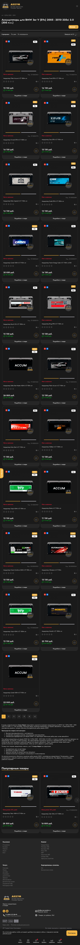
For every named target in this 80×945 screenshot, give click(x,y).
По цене (13, 34)
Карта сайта (6, 925)
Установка (5, 868)
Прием (5, 870)
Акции (4, 851)
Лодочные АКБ (45, 855)
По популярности (23, 34)
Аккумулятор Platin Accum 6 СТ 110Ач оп (53, 385)
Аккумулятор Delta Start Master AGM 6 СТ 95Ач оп (17, 385)
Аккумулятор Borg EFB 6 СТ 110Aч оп (52, 324)
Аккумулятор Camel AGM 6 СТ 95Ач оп (14, 692)
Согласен (72, 933)
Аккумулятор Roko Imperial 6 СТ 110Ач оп (15, 201)
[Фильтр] (1, 473)
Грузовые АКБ (45, 849)
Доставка (5, 872)
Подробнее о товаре (20, 96)
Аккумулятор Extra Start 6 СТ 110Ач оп (14, 447)
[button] (77, 800)
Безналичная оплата (9, 882)
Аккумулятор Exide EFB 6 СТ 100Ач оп (53, 201)
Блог (4, 853)
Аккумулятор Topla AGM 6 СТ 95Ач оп (14, 508)
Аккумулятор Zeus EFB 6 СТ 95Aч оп (52, 139)
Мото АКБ (44, 851)
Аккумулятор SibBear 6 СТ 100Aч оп (52, 447)
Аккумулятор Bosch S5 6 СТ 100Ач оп (14, 324)
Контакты (5, 847)
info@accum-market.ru (44, 910)
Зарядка (5, 878)
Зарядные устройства (47, 858)
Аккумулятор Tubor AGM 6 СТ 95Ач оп (14, 813)
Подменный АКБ (8, 884)
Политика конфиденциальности (20, 925)
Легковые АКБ (45, 847)
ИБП (42, 853)
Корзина (60, 941)
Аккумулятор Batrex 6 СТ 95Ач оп (51, 508)
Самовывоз (6, 874)
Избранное (36, 941)
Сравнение (52, 941)
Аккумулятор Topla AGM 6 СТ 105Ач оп (14, 631)
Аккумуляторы (45, 845)
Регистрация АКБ (8, 885)
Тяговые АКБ (44, 857)
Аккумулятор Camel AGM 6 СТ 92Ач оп (14, 263)
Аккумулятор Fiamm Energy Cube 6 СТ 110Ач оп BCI (56, 263)
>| (34, 716)
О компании (6, 845)
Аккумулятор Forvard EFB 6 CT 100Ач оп (15, 140)
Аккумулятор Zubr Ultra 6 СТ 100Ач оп (52, 814)
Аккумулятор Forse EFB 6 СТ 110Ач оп (53, 78)
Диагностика (6, 876)
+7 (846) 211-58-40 (11, 914)
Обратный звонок (42, 912)
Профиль (44, 941)
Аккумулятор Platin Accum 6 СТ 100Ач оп (15, 78)
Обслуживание (7, 880)
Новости (5, 849)
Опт (42, 868)
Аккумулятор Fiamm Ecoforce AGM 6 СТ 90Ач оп (17, 570)
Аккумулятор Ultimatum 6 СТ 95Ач (51, 570)
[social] (4, 911)
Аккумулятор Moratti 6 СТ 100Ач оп (52, 631)
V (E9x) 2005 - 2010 (8, 15)
